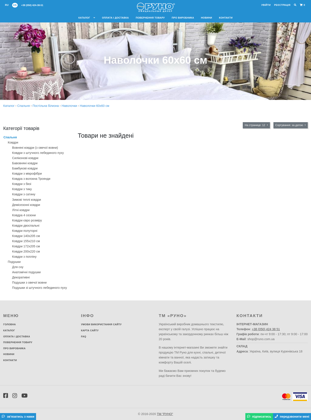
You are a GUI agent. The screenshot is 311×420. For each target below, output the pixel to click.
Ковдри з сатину (23, 194)
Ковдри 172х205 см (26, 246)
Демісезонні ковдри (26, 205)
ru (7, 5)
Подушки (14, 262)
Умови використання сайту (101, 324)
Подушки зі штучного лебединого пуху (39, 287)
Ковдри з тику (22, 189)
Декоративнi (21, 277)
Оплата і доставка (115, 17)
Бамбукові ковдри (25, 168)
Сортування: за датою (289, 125)
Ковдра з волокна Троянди (31, 178)
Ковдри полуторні (24, 230)
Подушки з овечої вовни (29, 282)
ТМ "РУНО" (165, 414)
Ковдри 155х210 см (26, 241)
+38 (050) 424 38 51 (266, 329)
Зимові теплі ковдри (26, 199)
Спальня (24, 105)
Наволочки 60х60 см (94, 105)
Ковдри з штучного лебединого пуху (38, 153)
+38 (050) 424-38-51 (32, 5)
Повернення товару (150, 17)
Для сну (17, 267)
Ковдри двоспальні (25, 225)
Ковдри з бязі (21, 184)
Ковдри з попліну (24, 256)
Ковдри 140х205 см (26, 236)
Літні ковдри (21, 210)
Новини (206, 17)
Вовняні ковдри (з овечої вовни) (35, 147)
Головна (9, 324)
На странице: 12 (255, 125)
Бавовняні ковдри (25, 163)
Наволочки (70, 105)
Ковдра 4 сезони (24, 215)
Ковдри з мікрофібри (27, 173)
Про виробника (183, 17)
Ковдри (13, 142)
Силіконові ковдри (25, 158)
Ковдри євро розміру (27, 220)
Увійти (266, 5)
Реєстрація (282, 5)
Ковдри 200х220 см (26, 251)
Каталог (86, 17)
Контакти (226, 17)
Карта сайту (90, 330)
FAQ (83, 336)
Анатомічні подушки (26, 272)
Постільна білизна (46, 105)
